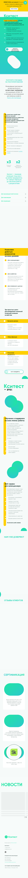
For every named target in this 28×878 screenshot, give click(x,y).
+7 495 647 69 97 (7, 847)
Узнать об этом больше (14, 98)
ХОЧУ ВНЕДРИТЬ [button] (15, 371)
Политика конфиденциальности (10, 862)
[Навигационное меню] (25, 2)
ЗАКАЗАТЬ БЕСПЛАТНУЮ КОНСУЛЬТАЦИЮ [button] (15, 50)
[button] (7, 49)
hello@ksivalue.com (8, 849)
